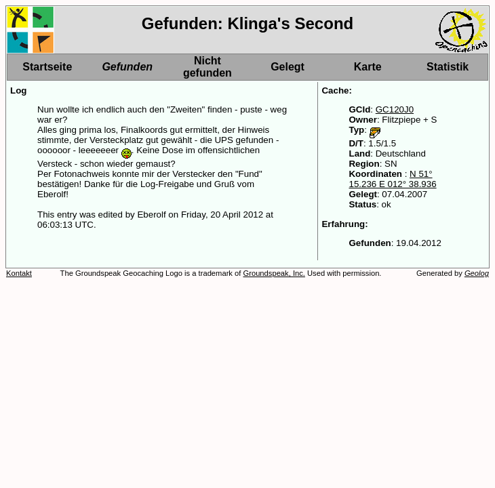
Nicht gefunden (207, 67)
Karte (368, 67)
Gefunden (127, 67)
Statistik (448, 67)
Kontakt (19, 273)
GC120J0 (395, 109)
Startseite (47, 67)
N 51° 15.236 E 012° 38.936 (392, 179)
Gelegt (287, 67)
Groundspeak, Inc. (274, 273)
